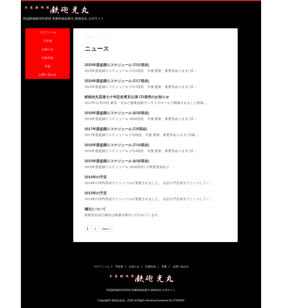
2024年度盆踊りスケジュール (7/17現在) (117, 81)
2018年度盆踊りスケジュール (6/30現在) (117, 113)
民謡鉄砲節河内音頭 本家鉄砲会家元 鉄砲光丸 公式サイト (141, 290)
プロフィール (47, 32)
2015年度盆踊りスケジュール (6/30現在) (117, 161)
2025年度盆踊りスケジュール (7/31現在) (117, 65)
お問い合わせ (47, 74)
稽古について (95, 209)
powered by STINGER (171, 300)
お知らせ (47, 49)
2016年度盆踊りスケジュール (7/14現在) (117, 145)
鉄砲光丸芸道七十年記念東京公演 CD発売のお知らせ (127, 97)
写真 (47, 66)
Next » (106, 229)
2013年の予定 (96, 193)
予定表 (47, 41)
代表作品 (47, 58)
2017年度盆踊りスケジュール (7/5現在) (116, 129)
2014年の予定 (96, 177)
